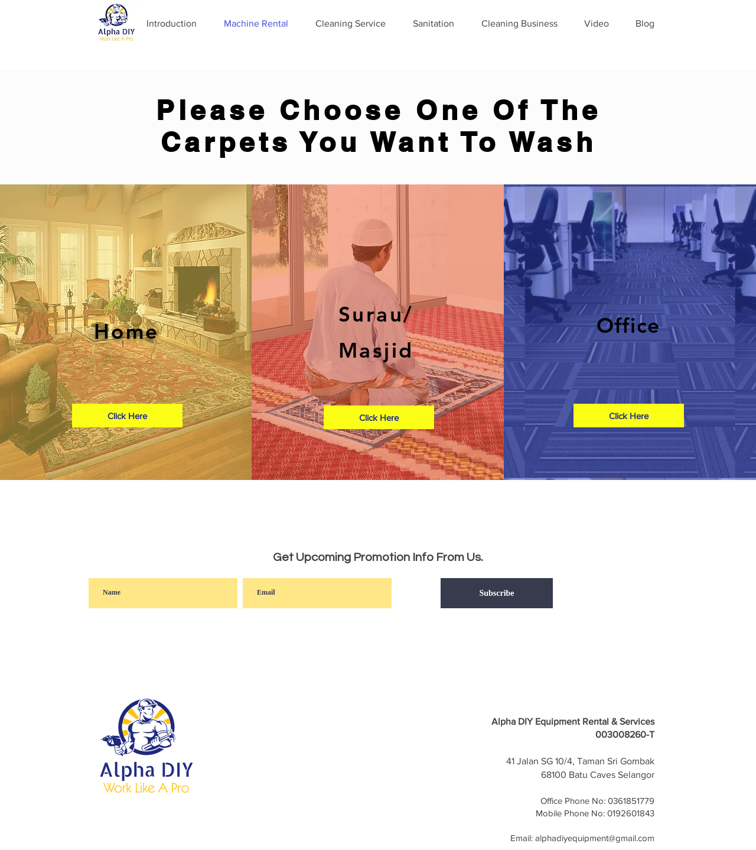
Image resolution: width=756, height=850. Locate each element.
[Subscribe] (497, 593)
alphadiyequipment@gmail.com (594, 838)
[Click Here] (127, 415)
